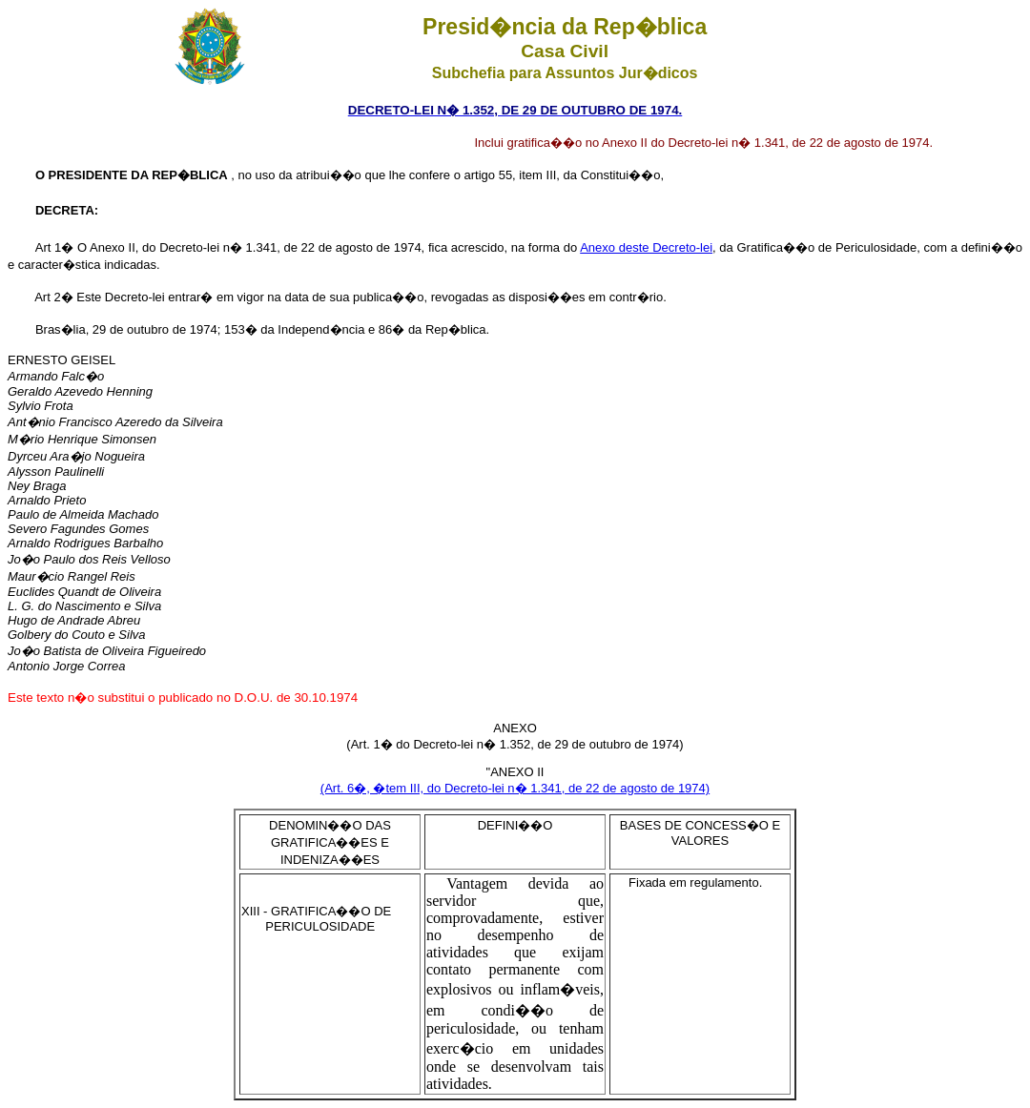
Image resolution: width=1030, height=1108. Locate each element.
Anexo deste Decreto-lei (646, 247)
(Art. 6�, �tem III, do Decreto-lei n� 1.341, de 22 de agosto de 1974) (515, 788)
